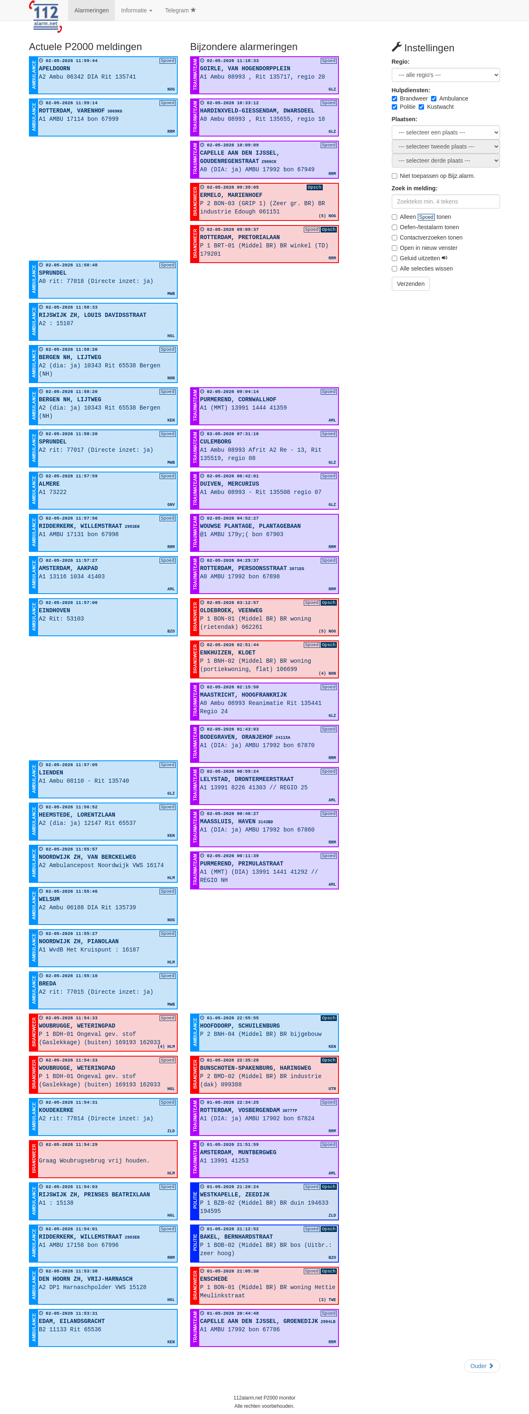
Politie (404, 106)
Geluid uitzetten (420, 258)
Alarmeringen (91, 10)
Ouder (482, 1366)
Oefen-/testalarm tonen (425, 227)
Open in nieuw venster (425, 247)
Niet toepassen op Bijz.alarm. (433, 176)
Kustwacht (436, 106)
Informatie (137, 10)
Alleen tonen (421, 216)
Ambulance (449, 98)
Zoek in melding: (415, 188)
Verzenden (411, 283)
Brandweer (410, 98)
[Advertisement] (103, 198)
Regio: (401, 61)
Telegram (180, 10)
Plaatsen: (404, 119)
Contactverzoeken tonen (427, 237)
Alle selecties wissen (422, 268)
